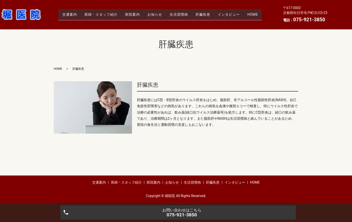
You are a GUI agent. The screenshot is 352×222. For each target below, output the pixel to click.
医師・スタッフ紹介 (94, 14)
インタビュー (235, 14)
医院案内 (128, 14)
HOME (262, 14)
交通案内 (60, 14)
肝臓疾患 (206, 14)
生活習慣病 (180, 14)
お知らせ (153, 14)
